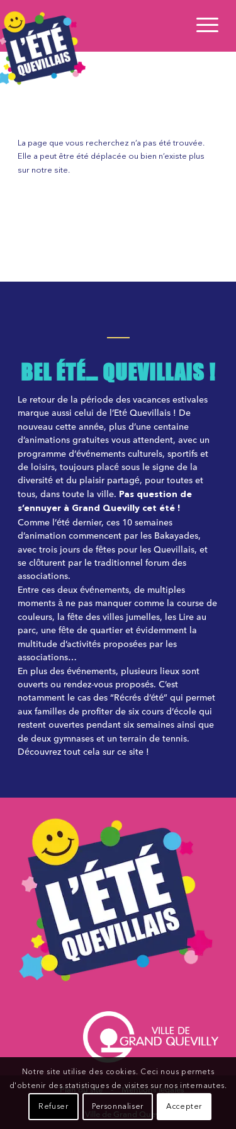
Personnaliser (117, 1107)
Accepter (184, 1107)
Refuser (53, 1107)
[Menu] (201, 26)
